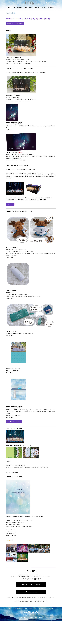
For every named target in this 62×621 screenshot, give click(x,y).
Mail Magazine (50, 7)
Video (25, 7)
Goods (35, 7)
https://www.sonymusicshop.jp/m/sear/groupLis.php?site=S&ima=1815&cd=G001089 (27, 467)
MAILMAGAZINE (31, 584)
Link (39, 7)
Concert (30, 7)
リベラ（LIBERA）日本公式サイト (30, 617)
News (9, 7)
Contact (44, 7)
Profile (13, 7)
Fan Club (31, 592)
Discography (19, 7)
